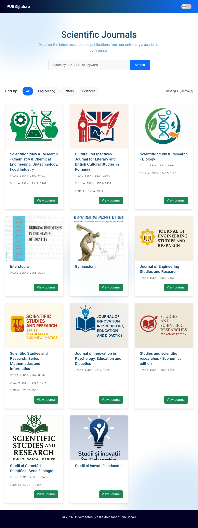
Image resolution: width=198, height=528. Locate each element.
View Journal (46, 200)
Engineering (46, 91)
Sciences (88, 91)
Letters (69, 91)
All (28, 91)
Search (140, 65)
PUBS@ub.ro (18, 6)
